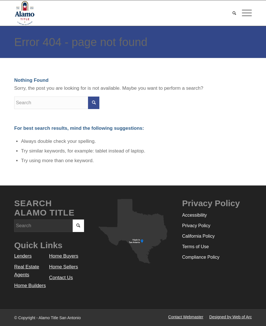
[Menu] (244, 13)
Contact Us (61, 277)
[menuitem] (231, 13)
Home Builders (30, 285)
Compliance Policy (200, 257)
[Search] (231, 13)
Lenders (23, 256)
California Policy (198, 236)
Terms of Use (195, 246)
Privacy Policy (196, 225)
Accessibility (194, 215)
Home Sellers (63, 266)
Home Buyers (63, 256)
